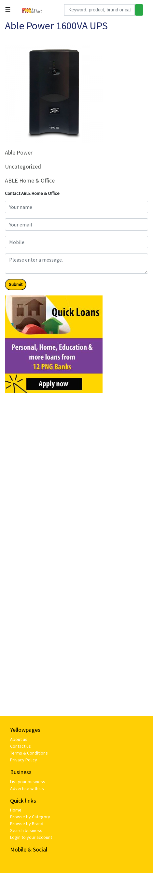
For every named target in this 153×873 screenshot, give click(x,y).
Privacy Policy (23, 760)
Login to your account (31, 837)
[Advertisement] (76, 474)
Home (15, 810)
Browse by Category (30, 817)
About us (18, 739)
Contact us (20, 746)
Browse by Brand (26, 823)
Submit (15, 284)
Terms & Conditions (29, 753)
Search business (26, 830)
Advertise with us (27, 788)
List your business (27, 781)
